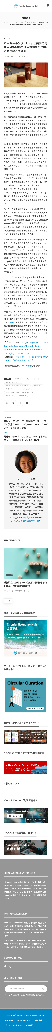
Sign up (43, 988)
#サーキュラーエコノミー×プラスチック (17, 386)
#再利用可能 (9, 396)
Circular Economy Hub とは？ (18, 1020)
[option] (26, 570)
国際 (22, 22)
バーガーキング (25, 366)
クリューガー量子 (9, 57)
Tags (7, 379)
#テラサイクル (10, 389)
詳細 (39, 947)
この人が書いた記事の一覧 (27, 520)
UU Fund (18, 929)
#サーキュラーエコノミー (13, 382)
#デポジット (37, 386)
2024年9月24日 (20, 591)
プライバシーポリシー (14, 1025)
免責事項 (29, 1025)
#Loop (17, 379)
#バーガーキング (25, 389)
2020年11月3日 (20, 57)
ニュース (14, 22)
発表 (12, 322)
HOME (6, 22)
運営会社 (38, 1020)
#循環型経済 (22, 396)
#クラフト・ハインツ (31, 379)
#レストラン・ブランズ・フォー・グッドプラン (19, 392)
